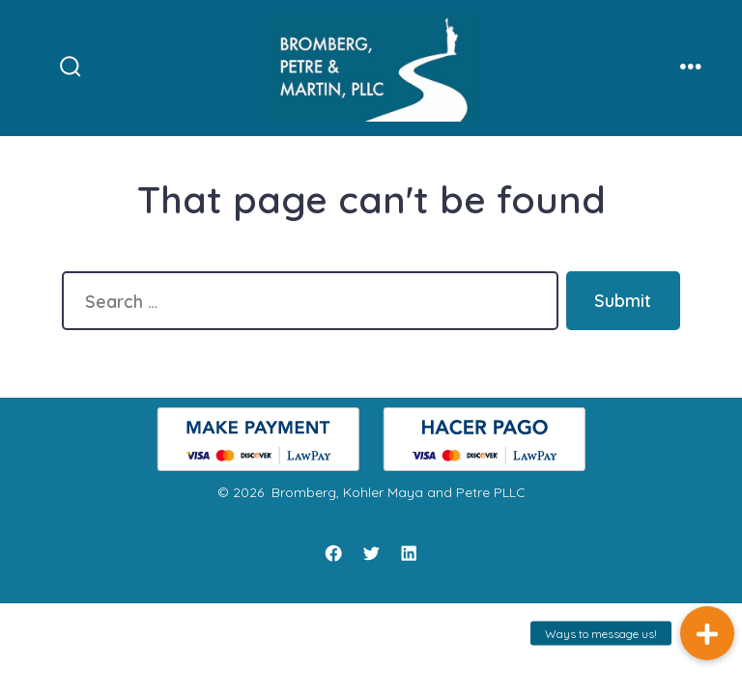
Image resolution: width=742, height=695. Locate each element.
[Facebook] (333, 553)
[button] (707, 633)
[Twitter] (371, 553)
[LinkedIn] (408, 553)
